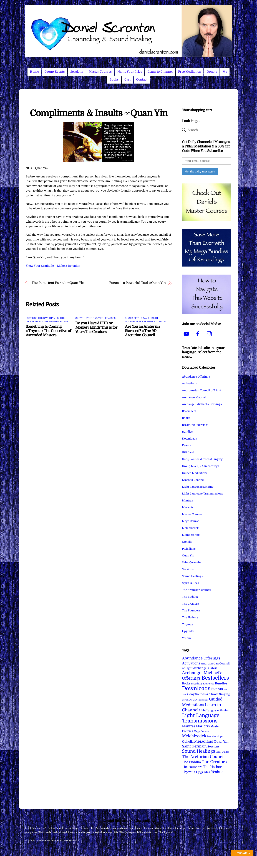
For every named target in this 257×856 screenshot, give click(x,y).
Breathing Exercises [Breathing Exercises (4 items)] (202, 683)
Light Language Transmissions (202, 493)
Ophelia (187, 541)
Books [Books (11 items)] (186, 683)
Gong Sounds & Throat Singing (202, 459)
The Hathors (190, 617)
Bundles (187, 431)
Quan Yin (188, 555)
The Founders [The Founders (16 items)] (192, 767)
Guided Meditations (195, 473)
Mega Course (190, 521)
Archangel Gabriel (194, 397)
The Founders (191, 610)
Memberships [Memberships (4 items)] (215, 736)
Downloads (189, 438)
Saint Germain (191, 562)
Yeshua (187, 638)
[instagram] (210, 333)
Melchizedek (190, 528)
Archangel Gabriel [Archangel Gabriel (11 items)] (205, 668)
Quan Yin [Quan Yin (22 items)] (221, 741)
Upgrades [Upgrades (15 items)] (203, 772)
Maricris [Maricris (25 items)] (203, 726)
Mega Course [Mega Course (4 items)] (201, 731)
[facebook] (198, 333)
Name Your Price (129, 71)
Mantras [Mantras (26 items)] (188, 726)
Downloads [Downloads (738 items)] (196, 688)
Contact (141, 79)
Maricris (187, 507)
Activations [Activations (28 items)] (191, 663)
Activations (189, 383)
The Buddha (190, 596)
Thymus (187, 624)
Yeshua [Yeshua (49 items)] (217, 772)
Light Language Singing (197, 486)
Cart (127, 79)
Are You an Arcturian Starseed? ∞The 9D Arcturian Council (142, 330)
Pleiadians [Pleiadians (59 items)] (203, 741)
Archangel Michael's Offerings (202, 404)
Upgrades (188, 631)
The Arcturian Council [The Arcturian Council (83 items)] (203, 756)
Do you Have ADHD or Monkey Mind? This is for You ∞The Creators (96, 327)
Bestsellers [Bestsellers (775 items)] (215, 678)
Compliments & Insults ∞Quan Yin (98, 113)
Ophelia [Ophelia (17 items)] (187, 741)
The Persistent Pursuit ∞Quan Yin (58, 283)
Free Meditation (189, 71)
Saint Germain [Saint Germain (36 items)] (194, 746)
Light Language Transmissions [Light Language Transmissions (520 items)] (200, 718)
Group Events (54, 71)
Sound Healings (192, 576)
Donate (212, 71)
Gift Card (188, 452)
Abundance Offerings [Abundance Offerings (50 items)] (201, 658)
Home (34, 71)
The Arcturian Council (196, 590)
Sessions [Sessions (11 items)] (213, 746)
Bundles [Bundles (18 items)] (221, 683)
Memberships (191, 534)
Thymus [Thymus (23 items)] (188, 772)
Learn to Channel (160, 71)
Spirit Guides (190, 583)
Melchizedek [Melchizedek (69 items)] (194, 736)
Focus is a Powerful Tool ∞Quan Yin (137, 283)
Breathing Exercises (195, 424)
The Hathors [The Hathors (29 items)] (213, 767)
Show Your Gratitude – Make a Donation (53, 265)
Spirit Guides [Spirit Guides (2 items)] (222, 752)
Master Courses (100, 71)
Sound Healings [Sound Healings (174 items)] (198, 751)
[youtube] (187, 333)
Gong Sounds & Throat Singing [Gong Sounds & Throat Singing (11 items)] (208, 694)
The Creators (106, 318)
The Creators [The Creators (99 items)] (214, 761)
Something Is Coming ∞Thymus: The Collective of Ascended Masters (48, 330)
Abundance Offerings (196, 376)
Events (186, 445)
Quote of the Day (37, 318)
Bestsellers (189, 411)
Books (114, 79)
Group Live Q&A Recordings (200, 466)
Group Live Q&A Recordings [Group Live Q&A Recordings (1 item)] (195, 700)
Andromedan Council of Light (201, 390)
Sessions (76, 71)
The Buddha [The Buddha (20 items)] (191, 762)
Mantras (187, 500)
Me (225, 71)
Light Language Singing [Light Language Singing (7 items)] (214, 710)
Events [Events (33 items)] (217, 689)
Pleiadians (189, 548)
